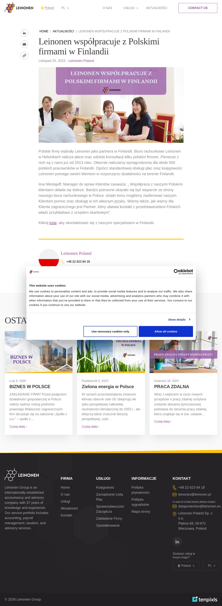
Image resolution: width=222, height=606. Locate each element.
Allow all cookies (166, 331)
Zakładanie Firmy (109, 518)
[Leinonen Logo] (19, 7)
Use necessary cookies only (110, 331)
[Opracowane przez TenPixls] (204, 599)
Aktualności (156, 8)
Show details (177, 319)
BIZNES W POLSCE (29, 386)
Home (44, 31)
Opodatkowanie (108, 525)
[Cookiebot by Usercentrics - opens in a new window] (176, 271)
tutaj (52, 223)
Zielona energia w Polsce (108, 386)
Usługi (129, 8)
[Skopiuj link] (24, 55)
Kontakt (66, 515)
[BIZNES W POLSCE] (38, 352)
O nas (107, 8)
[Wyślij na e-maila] (24, 44)
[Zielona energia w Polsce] (111, 352)
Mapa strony (141, 511)
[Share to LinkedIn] (24, 33)
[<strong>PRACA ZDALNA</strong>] (183, 352)
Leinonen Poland (81, 61)
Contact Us (198, 8)
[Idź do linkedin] (177, 541)
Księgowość (105, 487)
